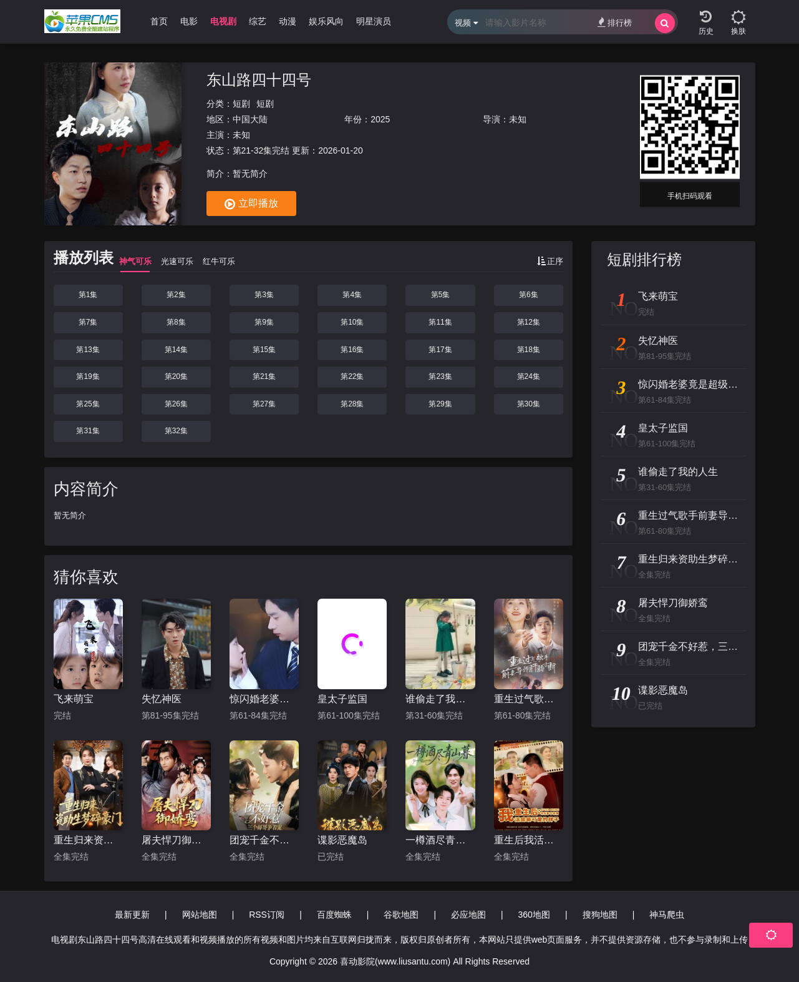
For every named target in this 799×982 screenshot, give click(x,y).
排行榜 (615, 22)
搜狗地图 (600, 915)
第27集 (264, 404)
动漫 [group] (287, 21)
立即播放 (251, 204)
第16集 (352, 349)
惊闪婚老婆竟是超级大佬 (264, 699)
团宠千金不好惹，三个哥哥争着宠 (264, 840)
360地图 (534, 915)
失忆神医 (162, 699)
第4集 (352, 294)
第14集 (176, 349)
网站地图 (199, 915)
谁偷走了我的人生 (440, 699)
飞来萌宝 (74, 699)
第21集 (264, 376)
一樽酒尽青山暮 (440, 840)
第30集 (528, 404)
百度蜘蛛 (334, 915)
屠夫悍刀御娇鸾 (176, 840)
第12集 (528, 322)
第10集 (352, 322)
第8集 (176, 322)
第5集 (440, 294)
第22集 (352, 376)
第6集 (528, 294)
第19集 (87, 376)
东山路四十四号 (258, 79)
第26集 (176, 404)
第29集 (440, 404)
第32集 (176, 430)
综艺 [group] (257, 21)
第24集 (528, 376)
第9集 (264, 322)
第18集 (528, 349)
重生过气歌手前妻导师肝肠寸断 (528, 699)
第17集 (440, 349)
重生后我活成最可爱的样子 (528, 840)
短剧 (241, 104)
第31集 (87, 430)
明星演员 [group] (373, 21)
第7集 (88, 322)
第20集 (176, 376)
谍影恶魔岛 (342, 840)
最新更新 (132, 915)
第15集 (264, 349)
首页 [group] (159, 21)
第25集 (87, 404)
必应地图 (468, 915)
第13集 (87, 349)
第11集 (440, 322)
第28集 (352, 404)
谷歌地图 (401, 915)
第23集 (440, 376)
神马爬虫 (666, 915)
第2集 (176, 294)
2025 (380, 119)
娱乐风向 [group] (326, 21)
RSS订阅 (266, 915)
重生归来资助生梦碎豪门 (88, 840)
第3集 (264, 294)
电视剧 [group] (223, 21)
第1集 (88, 294)
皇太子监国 (342, 699)
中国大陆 (250, 119)
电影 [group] (189, 21)
